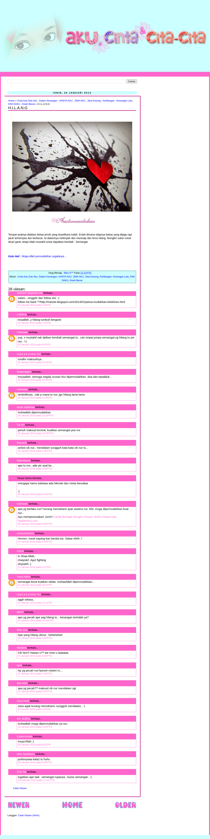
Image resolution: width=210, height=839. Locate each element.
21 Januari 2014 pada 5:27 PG (34, 567)
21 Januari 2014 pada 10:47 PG (35, 584)
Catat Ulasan (20, 788)
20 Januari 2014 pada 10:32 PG (35, 362)
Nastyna (21, 647)
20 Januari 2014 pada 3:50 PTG (35, 468)
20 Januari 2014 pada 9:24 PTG (35, 541)
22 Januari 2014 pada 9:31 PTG (35, 691)
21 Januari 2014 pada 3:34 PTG (35, 638)
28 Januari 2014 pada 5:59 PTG (35, 762)
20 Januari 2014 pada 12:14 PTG (35, 415)
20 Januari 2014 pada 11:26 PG (35, 397)
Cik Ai (20, 551)
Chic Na (21, 771)
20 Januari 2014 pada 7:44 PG (34, 322)
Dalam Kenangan (48, 100)
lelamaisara (23, 460)
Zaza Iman (23, 700)
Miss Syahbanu (26, 754)
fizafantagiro (24, 371)
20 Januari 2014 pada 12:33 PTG (35, 433)
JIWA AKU (79, 100)
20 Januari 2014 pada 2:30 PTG (35, 450)
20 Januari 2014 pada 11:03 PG (35, 380)
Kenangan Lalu (124, 100)
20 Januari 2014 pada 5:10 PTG (35, 494)
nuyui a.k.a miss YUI (29, 353)
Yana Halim (23, 576)
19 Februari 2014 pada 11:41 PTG (36, 780)
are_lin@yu (23, 718)
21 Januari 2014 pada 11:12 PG (35, 602)
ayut (19, 665)
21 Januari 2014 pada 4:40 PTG (35, 655)
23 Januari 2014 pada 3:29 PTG (35, 726)
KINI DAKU (14, 104)
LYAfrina (22, 314)
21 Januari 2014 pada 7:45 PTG (35, 673)
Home (11, 100)
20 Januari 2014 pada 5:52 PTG (35, 523)
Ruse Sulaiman (26, 407)
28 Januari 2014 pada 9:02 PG (34, 744)
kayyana (22, 442)
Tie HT (21, 424)
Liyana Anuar (24, 736)
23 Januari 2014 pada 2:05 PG (34, 709)
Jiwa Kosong (93, 100)
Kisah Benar (28, 104)
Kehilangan (108, 100)
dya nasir (22, 683)
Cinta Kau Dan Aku (27, 100)
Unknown (22, 332)
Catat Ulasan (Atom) (28, 815)
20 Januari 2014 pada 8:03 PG (34, 344)
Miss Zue (22, 629)
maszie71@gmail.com (30, 292)
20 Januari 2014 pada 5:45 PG (34, 305)
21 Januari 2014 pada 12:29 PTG (35, 620)
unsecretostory (25, 533)
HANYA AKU (65, 100)
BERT (20, 612)
